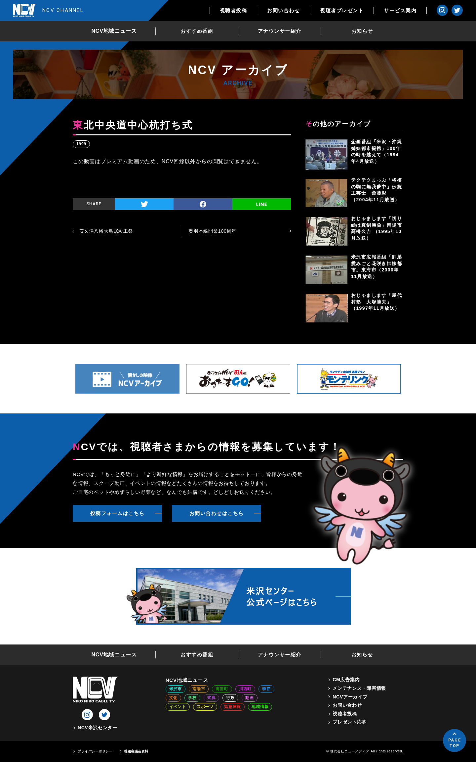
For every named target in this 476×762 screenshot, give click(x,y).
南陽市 (198, 689)
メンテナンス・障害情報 (359, 688)
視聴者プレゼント (342, 10)
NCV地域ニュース (114, 31)
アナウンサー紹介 (279, 31)
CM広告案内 (346, 679)
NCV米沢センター (97, 727)
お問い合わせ (283, 10)
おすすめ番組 (196, 31)
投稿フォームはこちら (117, 513)
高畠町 (222, 689)
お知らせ (362, 31)
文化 (173, 697)
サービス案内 (400, 10)
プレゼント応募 (350, 722)
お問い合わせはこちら (216, 513)
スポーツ (205, 706)
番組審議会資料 (136, 751)
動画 (249, 697)
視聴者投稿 (233, 10)
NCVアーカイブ (350, 696)
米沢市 (175, 689)
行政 (230, 697)
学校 (192, 697)
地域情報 (260, 706)
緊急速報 (232, 706)
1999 (81, 144)
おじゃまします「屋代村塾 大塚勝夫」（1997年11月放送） (376, 302)
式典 (211, 697)
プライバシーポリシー (95, 751)
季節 (266, 689)
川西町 (245, 689)
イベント (177, 706)
